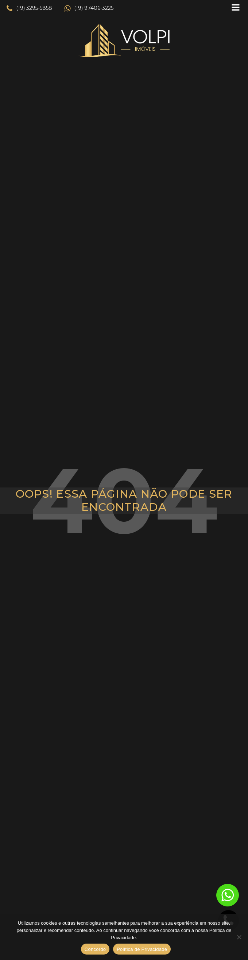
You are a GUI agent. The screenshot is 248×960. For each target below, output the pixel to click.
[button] (29, 8)
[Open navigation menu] (236, 8)
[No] (239, 937)
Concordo (95, 949)
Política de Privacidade (142, 949)
